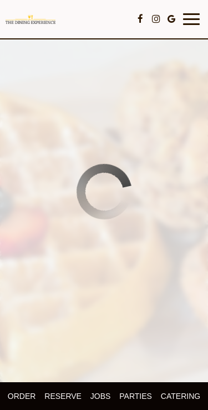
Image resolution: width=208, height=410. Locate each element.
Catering (180, 396)
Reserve (63, 396)
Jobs (100, 396)
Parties (135, 396)
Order (22, 396)
